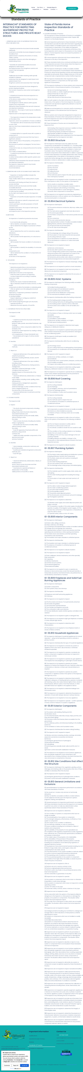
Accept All (24, 1065)
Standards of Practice (35, 1045)
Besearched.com (72, 1065)
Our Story (41, 7)
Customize (7, 1065)
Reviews (46, 9)
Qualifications (33, 1036)
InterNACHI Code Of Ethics (37, 1039)
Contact (54, 9)
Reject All (15, 1065)
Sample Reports (52, 7)
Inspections (36, 9)
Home (33, 7)
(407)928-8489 (63, 1035)
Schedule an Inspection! (36, 1048)
